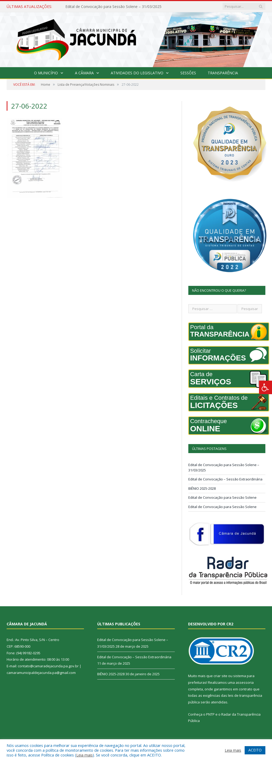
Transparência (223, 72)
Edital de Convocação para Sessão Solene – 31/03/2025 (113, 6)
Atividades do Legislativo (137, 72)
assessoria (245, 682)
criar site (220, 675)
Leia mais (84, 755)
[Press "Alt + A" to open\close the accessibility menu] (265, 387)
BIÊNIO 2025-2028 (202, 488)
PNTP (210, 714)
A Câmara (84, 72)
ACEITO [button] (255, 750)
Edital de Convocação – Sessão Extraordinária (225, 479)
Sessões (188, 72)
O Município (46, 72)
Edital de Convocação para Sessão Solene (222, 497)
